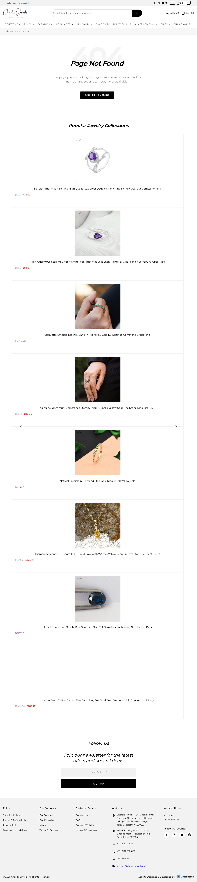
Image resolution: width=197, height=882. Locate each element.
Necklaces (64, 24)
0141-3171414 (123, 858)
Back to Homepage (97, 95)
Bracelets (103, 24)
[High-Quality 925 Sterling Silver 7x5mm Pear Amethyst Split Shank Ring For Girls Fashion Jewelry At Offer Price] (97, 243)
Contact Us (82, 815)
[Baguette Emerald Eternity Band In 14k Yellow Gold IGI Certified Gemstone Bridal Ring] (97, 317)
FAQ (78, 820)
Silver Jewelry (146, 24)
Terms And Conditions (15, 830)
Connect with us (85, 825)
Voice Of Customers (86, 830)
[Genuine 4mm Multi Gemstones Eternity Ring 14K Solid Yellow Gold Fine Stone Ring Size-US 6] (97, 390)
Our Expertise (46, 820)
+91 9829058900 (125, 843)
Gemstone (13, 24)
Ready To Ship (122, 24)
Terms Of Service (48, 830)
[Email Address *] (98, 772)
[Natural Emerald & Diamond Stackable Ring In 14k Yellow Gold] (97, 463)
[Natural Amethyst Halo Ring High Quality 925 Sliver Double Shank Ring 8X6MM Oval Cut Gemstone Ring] (97, 170)
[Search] (137, 13)
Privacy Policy (10, 825)
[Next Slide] (175, 426)
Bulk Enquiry (183, 24)
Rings (29, 24)
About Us (44, 825)
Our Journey (46, 815)
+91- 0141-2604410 (126, 851)
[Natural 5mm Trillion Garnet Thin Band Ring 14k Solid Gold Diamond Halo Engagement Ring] (97, 682)
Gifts (166, 24)
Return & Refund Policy (15, 820)
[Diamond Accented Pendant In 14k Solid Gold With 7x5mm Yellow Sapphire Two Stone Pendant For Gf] (97, 536)
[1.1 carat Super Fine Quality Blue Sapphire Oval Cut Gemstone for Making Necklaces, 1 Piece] (97, 609)
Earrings (45, 24)
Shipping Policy (11, 815)
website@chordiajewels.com (132, 866)
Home (13, 31)
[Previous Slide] (21, 426)
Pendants (85, 24)
